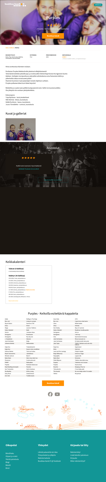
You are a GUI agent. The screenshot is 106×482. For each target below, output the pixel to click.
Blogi (7, 462)
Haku (7, 47)
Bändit (8, 465)
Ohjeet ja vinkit (11, 456)
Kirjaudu (73, 458)
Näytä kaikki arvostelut (53, 180)
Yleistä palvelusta (12, 459)
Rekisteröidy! (75, 452)
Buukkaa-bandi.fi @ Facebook (49, 461)
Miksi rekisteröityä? (77, 461)
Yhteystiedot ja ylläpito (47, 455)
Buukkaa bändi (53, 36)
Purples (11, 47)
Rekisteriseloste (44, 458)
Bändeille (98, 5)
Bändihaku (10, 453)
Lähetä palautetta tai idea (47, 452)
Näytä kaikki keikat (13, 300)
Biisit (8, 468)
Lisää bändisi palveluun (79, 455)
